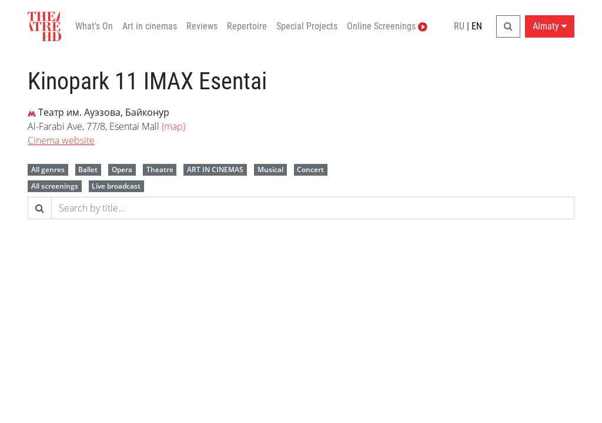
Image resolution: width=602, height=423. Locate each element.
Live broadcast (116, 186)
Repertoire (247, 26)
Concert (310, 169)
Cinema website (61, 140)
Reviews (202, 26)
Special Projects (306, 26)
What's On (94, 26)
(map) (173, 126)
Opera (122, 169)
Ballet (88, 169)
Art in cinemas (149, 26)
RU (459, 26)
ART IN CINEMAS (215, 169)
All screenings (54, 186)
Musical (270, 169)
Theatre (159, 169)
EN (476, 26)
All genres (48, 169)
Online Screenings (387, 26)
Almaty (550, 26)
